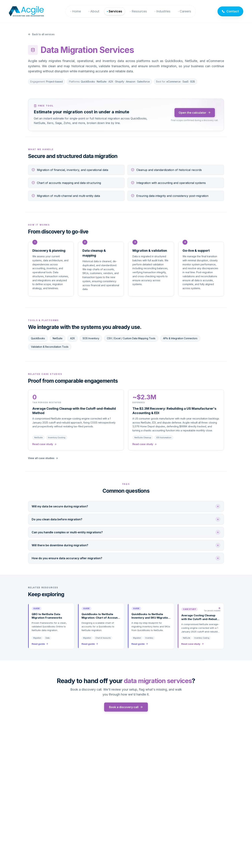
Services (115, 11)
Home (76, 11)
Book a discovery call (126, 707)
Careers (185, 11)
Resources (139, 11)
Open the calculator (195, 112)
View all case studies (43, 458)
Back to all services (41, 34)
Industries (163, 11)
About (94, 11)
